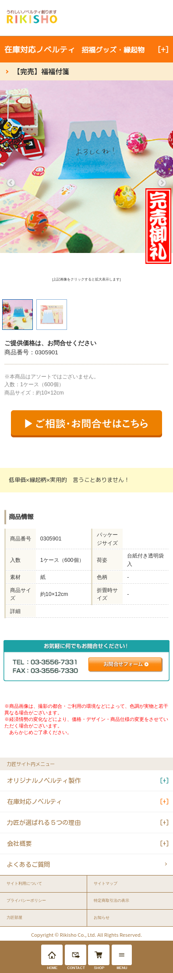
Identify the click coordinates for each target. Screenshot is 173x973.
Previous (11, 183)
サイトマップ (105, 883)
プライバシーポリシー (26, 900)
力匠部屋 (14, 917)
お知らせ (101, 917)
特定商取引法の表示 (111, 900)
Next (162, 183)
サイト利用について (24, 883)
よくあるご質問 (28, 864)
